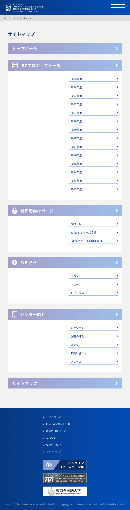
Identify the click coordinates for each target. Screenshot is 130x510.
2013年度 (76, 181)
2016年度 (76, 155)
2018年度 (76, 138)
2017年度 (76, 147)
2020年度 (76, 121)
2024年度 (76, 87)
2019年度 (76, 130)
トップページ (9, 18)
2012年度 (76, 189)
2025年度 (76, 79)
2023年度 (76, 96)
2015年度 (76, 164)
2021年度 (76, 113)
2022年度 (76, 104)
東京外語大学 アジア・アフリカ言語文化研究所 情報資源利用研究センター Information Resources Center (54, 8)
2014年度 (76, 172)
